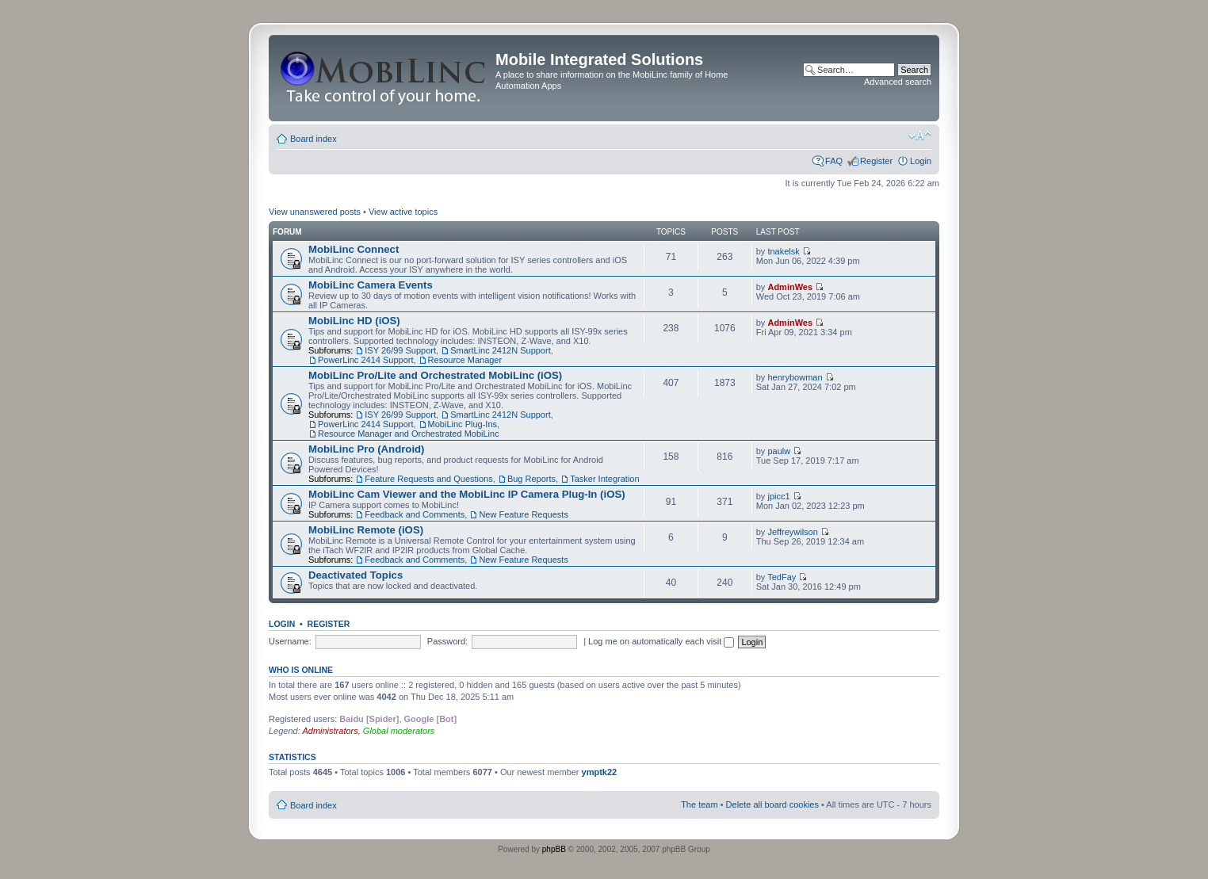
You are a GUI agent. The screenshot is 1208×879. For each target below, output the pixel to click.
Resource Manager (465, 360)
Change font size (919, 135)
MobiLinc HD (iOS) (354, 321)
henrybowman (794, 377)
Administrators (329, 731)
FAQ (834, 161)
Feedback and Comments (414, 514)
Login (920, 161)
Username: (290, 641)
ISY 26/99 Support (400, 350)
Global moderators (399, 731)
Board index (313, 138)
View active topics (403, 211)
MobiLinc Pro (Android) (366, 449)
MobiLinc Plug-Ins (462, 424)
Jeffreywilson (792, 532)
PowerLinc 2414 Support (365, 360)
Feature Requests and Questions (428, 478)
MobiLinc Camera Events (370, 285)
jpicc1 (778, 496)
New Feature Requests (523, 514)
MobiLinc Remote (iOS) (365, 530)
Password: (447, 641)
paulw (778, 451)
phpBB (554, 849)
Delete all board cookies (772, 804)
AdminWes (789, 287)
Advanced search (897, 81)
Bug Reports (531, 478)
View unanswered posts (315, 211)
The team (699, 804)
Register (876, 161)
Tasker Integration (604, 478)
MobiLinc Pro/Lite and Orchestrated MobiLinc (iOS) (435, 375)
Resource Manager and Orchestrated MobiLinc (408, 433)
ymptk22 (599, 772)
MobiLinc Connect (353, 249)
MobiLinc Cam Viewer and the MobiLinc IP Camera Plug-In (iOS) (466, 494)
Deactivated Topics (355, 575)
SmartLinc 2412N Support (500, 350)
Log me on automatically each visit (661, 641)
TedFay (781, 577)
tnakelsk (783, 251)
